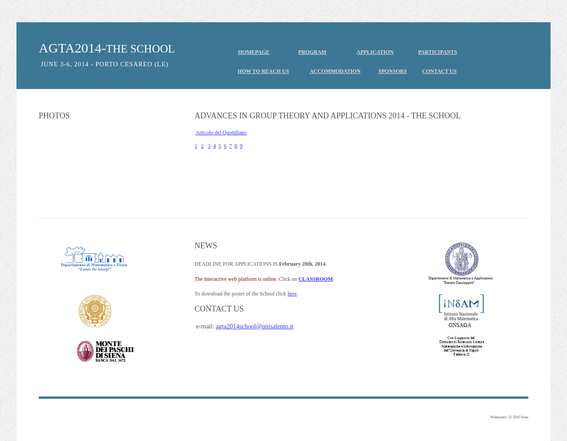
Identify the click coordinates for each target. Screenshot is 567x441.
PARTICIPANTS (437, 52)
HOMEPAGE (253, 52)
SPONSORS (393, 71)
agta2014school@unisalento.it (254, 326)
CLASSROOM (316, 279)
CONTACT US (439, 71)
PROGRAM (312, 52)
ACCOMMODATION (335, 71)
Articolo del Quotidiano (221, 132)
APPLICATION (374, 52)
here (292, 294)
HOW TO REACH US (263, 71)
